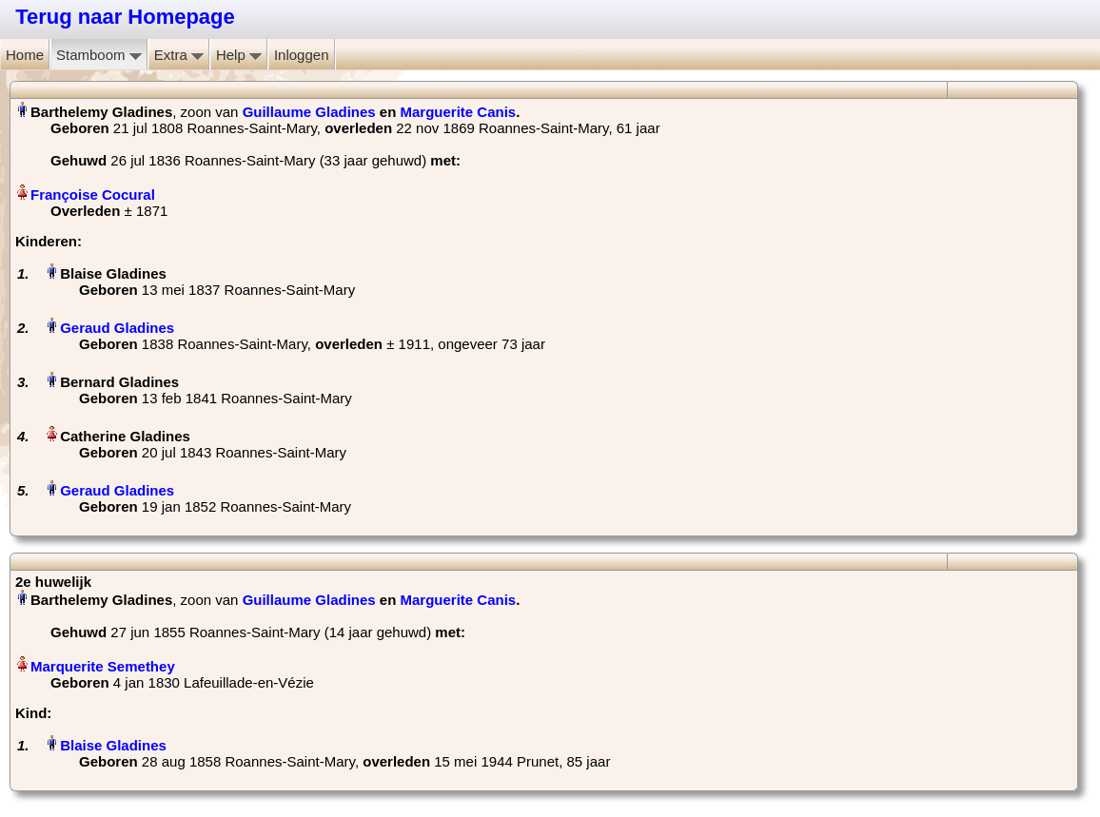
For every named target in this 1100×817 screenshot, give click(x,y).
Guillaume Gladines (309, 112)
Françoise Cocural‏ (92, 194)
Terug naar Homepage (125, 17)
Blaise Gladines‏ (113, 745)
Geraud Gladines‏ (117, 328)
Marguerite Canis (459, 112)
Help (239, 55)
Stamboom (99, 55)
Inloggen (301, 55)
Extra (179, 55)
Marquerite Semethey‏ (102, 666)
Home (25, 55)
